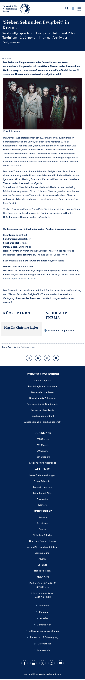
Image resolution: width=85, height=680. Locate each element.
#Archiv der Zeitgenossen (21, 346)
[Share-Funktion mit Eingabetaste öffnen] (29, 358)
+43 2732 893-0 (43, 596)
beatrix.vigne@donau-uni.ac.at (19, 278)
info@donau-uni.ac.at (42, 592)
